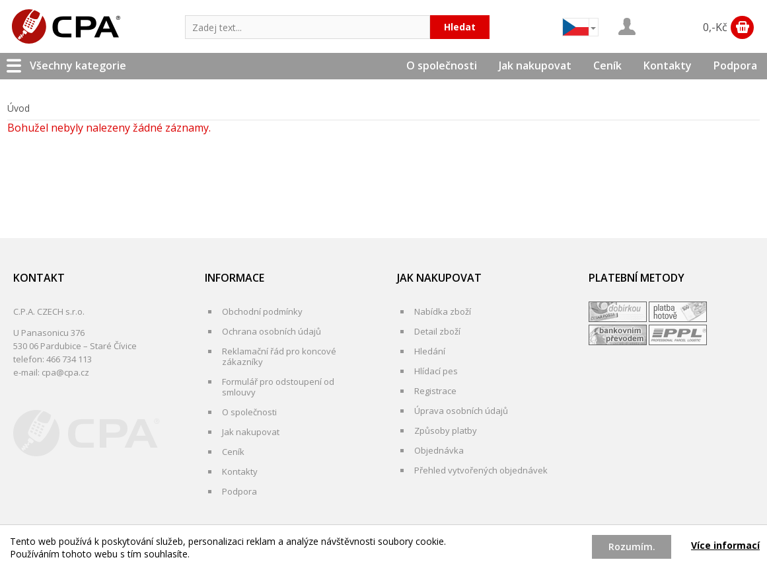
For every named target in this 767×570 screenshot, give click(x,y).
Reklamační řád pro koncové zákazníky (279, 356)
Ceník (607, 65)
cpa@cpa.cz (65, 372)
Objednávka (439, 450)
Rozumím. (631, 546)
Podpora (735, 65)
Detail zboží (437, 331)
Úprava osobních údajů (461, 410)
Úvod (18, 108)
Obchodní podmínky (262, 311)
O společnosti (441, 65)
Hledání (429, 351)
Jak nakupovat (535, 65)
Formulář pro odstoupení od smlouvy (278, 386)
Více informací (725, 545)
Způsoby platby (445, 430)
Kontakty (667, 65)
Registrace (435, 391)
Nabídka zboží (442, 311)
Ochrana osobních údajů (271, 331)
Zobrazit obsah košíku (742, 27)
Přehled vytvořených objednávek (481, 470)
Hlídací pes (436, 371)
